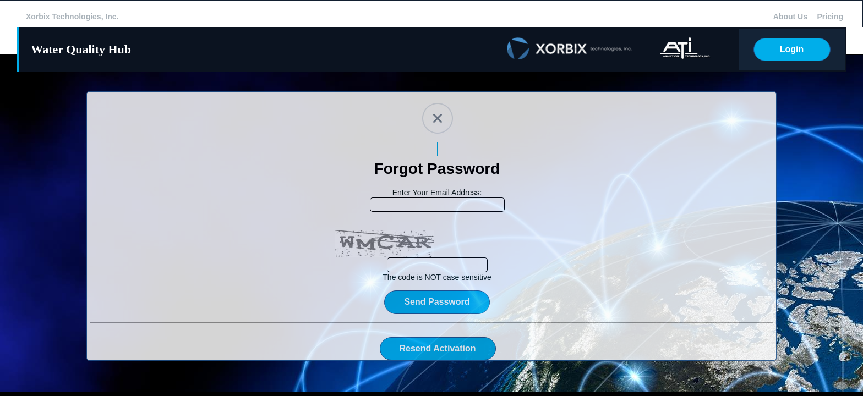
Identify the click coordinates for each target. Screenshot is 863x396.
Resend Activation (438, 348)
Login (792, 49)
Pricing (830, 16)
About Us (790, 16)
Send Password (436, 301)
